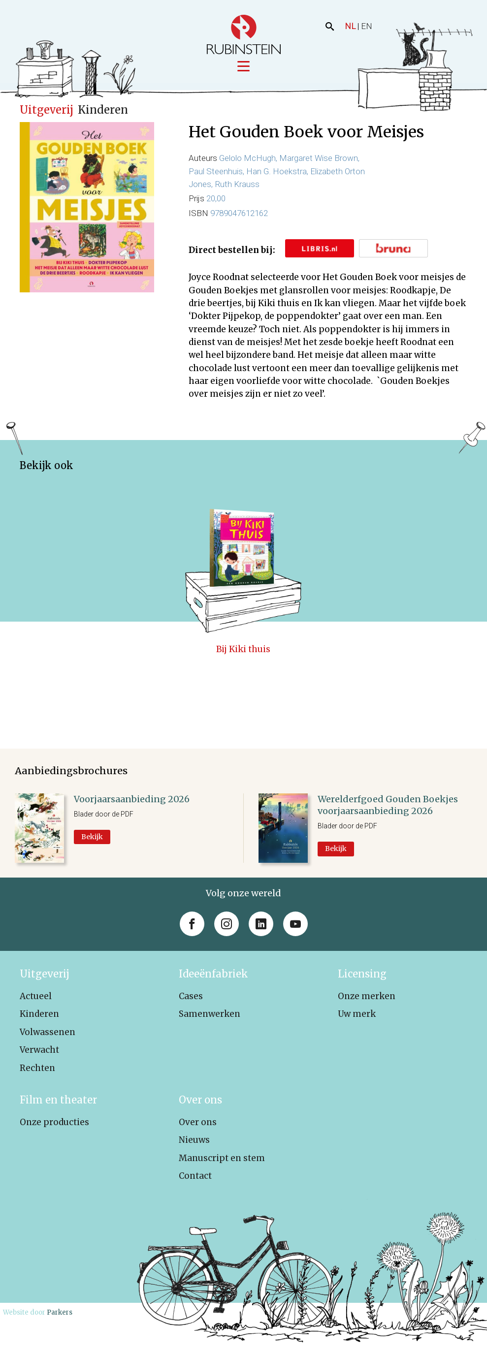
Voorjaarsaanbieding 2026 (132, 799)
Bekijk (92, 837)
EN (366, 26)
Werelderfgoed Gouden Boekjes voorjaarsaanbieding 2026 (388, 805)
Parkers (59, 1313)
